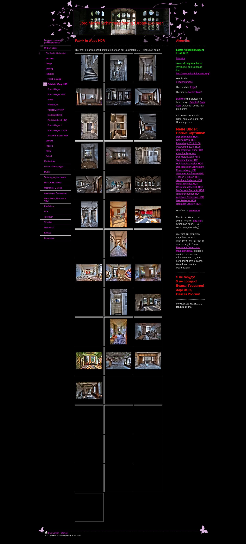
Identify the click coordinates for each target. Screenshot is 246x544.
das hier (197, 220)
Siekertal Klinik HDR (187, 160)
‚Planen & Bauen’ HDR (188, 177)
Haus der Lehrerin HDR (188, 203)
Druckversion (52, 533)
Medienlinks (194, 92)
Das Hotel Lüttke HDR (188, 156)
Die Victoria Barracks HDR (190, 190)
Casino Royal (183, 140)
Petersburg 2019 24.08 (188, 143)
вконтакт (193, 210)
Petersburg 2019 (185, 146)
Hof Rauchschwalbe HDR (189, 163)
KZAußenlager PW (186, 153)
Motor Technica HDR (187, 183)
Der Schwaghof (184, 136)
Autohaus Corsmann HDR (190, 197)
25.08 (197, 146)
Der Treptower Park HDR (189, 150)
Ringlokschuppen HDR (188, 193)
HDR (195, 136)
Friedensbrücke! (184, 82)
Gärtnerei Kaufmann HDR (190, 173)
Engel (193, 87)
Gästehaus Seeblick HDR (189, 187)
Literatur (180, 58)
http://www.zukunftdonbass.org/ (193, 73)
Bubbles (180, 98)
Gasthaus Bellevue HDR (189, 180)
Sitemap (64, 533)
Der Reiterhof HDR (186, 200)
